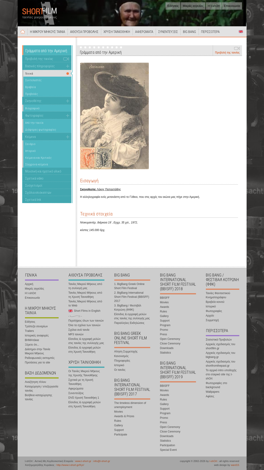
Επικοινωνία (232, 6)
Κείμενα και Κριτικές (38, 157)
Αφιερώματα (75, 388)
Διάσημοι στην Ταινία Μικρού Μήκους (37, 351)
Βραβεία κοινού (215, 301)
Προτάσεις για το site (37, 362)
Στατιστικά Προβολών (219, 339)
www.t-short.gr (83, 461)
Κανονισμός (121, 356)
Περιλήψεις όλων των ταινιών (86, 320)
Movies (118, 411)
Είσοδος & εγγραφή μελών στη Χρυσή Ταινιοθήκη (84, 349)
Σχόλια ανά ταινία (79, 329)
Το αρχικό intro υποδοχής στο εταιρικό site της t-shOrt (221, 374)
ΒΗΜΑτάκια (32, 340)
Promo (164, 329)
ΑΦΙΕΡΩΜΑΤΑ (144, 32)
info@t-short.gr (101, 461)
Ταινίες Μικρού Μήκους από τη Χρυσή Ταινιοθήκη (85, 294)
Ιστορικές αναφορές (37, 335)
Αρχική (23, 31)
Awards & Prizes (124, 416)
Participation (167, 445)
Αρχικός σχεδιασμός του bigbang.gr (220, 355)
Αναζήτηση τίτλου (35, 382)
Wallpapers (213, 391)
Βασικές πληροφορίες (40, 66)
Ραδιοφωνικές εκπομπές (40, 358)
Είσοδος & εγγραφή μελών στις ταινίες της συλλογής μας (86, 341)
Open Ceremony (170, 339)
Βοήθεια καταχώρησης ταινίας (38, 397)
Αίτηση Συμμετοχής (126, 351)
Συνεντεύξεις (76, 393)
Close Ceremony (170, 343)
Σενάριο (30, 144)
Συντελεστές (33, 80)
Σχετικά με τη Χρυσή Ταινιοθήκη (80, 382)
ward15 (235, 465)
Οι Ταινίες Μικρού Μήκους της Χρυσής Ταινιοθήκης (84, 373)
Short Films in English (241, 31)
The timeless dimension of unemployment (130, 405)
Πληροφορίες (122, 360)
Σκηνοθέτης (33, 101)
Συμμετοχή (212, 320)
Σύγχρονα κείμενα (36, 164)
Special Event (168, 449)
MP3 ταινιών (76, 334)
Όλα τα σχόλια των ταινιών (84, 325)
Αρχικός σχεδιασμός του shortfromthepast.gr (220, 363)
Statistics (165, 352)
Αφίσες (210, 396)
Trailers (29, 331)
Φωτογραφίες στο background (216, 385)
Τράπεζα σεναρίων (36, 326)
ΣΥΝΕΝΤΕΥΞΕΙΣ (168, 32)
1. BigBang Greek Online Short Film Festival (129, 286)
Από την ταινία (34, 122)
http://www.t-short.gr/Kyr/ (70, 465)
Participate (120, 434)
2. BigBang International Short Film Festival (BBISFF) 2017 (131, 297)
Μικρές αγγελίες (193, 6)
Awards (164, 307)
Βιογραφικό (32, 108)
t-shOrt (213, 461)
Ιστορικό (30, 151)
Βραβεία (30, 87)
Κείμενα (30, 137)
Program (165, 325)
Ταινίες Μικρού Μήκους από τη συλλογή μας (85, 286)
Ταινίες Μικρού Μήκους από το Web (85, 303)
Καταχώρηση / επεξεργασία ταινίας (41, 388)
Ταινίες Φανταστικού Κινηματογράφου (218, 295)
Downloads (167, 348)
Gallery (118, 425)
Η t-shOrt (214, 6)
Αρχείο (210, 315)
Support (119, 430)
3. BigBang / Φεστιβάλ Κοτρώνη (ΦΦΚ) (127, 307)
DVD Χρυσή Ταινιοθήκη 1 (83, 397)
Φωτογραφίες (34, 115)
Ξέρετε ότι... (32, 344)
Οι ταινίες (119, 369)
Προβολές (31, 94)
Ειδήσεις (173, 6)
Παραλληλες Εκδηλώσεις (129, 323)
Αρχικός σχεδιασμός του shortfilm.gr (220, 346)
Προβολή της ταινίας (227, 52)
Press (163, 334)
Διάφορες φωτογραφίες (40, 129)
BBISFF (165, 297)
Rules (117, 420)
